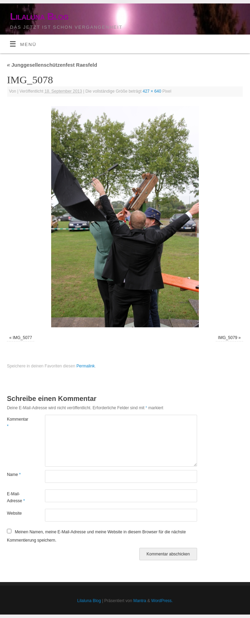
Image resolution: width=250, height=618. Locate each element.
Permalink (85, 366)
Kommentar (16, 423)
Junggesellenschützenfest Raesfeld (52, 65)
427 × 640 (152, 91)
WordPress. (162, 600)
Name (14, 474)
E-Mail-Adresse (16, 497)
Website (14, 513)
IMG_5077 (22, 337)
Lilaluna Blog (39, 16)
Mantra (139, 600)
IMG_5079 (227, 337)
